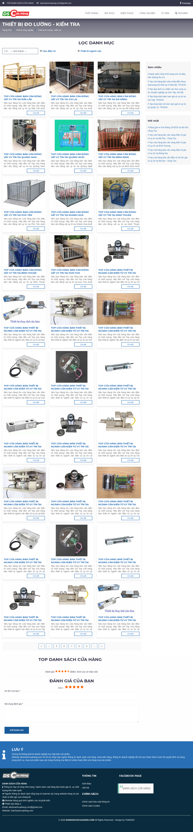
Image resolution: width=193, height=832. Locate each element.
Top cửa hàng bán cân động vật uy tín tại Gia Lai (70, 98)
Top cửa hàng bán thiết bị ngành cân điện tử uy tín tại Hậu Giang (117, 329)
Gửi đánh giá (17, 730)
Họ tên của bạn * (72, 694)
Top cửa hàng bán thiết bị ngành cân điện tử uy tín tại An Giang (117, 387)
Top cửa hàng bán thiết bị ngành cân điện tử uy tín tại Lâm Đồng (117, 619)
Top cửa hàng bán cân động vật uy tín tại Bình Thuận (23, 271)
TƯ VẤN (165, 13)
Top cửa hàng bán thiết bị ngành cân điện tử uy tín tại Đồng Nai (70, 561)
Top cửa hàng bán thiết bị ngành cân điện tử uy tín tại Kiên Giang (70, 387)
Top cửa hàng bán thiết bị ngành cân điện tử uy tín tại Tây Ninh (22, 619)
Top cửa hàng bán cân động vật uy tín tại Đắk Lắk (23, 98)
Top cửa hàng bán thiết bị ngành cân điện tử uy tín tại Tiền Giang (70, 503)
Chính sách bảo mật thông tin (96, 801)
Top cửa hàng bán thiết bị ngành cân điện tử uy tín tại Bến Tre (22, 503)
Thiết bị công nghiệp (24, 30)
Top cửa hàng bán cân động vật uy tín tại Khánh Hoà (70, 213)
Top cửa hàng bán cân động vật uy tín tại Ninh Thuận (117, 213)
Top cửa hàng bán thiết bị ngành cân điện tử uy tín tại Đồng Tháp (22, 445)
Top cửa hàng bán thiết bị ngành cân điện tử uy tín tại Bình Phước (70, 619)
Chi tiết (36, 113)
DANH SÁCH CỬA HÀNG (136, 788)
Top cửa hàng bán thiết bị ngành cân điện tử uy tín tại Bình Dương (117, 561)
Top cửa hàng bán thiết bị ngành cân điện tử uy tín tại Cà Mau (117, 271)
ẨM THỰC (109, 13)
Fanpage (185, 3)
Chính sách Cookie (91, 806)
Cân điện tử (49, 51)
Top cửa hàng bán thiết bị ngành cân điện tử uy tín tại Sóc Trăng (70, 329)
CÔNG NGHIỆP (147, 13)
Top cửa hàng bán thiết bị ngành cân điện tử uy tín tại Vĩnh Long (70, 445)
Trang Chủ (7, 30)
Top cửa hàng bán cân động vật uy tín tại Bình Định (117, 156)
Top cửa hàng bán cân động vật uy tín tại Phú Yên (23, 213)
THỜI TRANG (91, 13)
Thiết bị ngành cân (90, 51)
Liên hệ (85, 787)
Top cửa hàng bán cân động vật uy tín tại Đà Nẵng (117, 98)
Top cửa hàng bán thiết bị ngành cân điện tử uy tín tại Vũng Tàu (22, 561)
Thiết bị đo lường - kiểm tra (49, 30)
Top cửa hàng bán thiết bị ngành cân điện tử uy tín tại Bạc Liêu (22, 329)
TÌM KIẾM (181, 13)
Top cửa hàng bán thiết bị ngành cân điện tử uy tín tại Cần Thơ (22, 387)
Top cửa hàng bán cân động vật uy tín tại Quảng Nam (23, 156)
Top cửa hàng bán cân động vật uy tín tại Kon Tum (70, 271)
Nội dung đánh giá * (72, 712)
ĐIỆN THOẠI (127, 13)
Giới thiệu (86, 783)
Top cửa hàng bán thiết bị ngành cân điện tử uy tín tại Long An (117, 503)
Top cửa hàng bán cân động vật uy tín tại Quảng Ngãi (70, 156)
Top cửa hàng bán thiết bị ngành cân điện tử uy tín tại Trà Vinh (117, 445)
